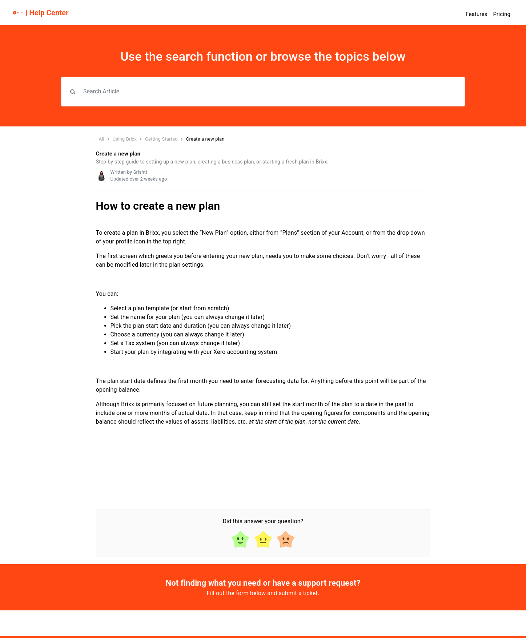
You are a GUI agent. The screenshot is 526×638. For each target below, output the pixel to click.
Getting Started (162, 139)
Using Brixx (125, 139)
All (101, 139)
